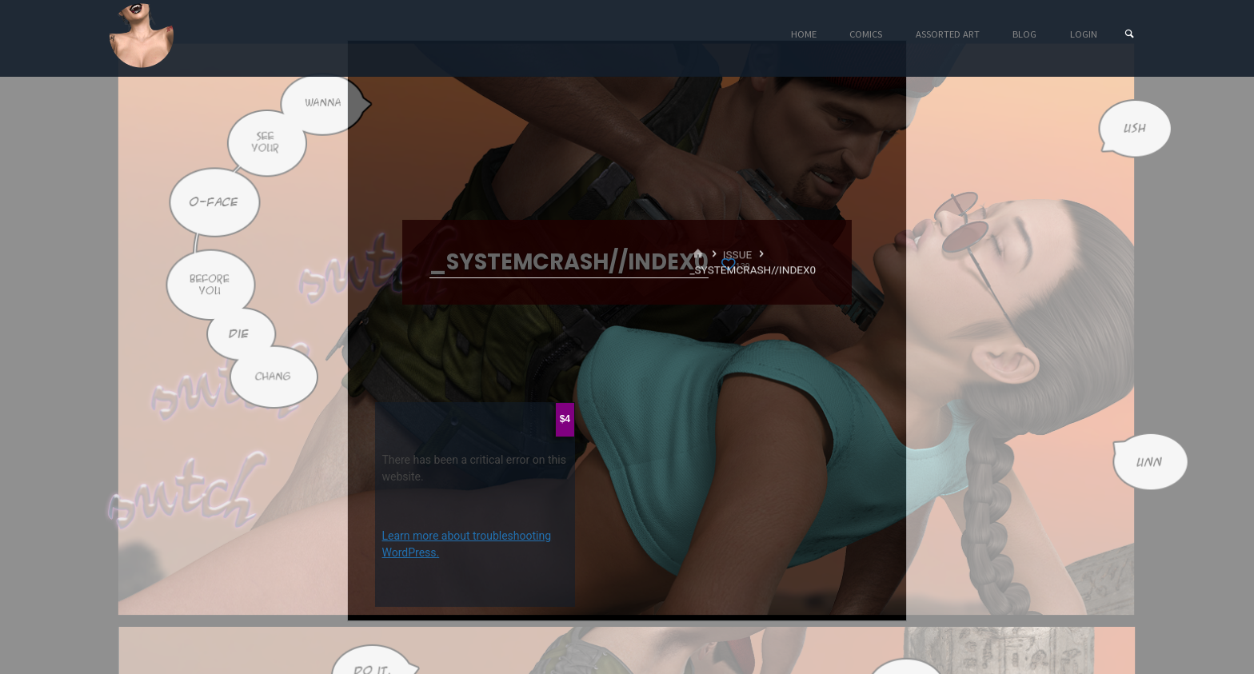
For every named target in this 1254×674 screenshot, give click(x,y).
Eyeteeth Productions (142, 35)
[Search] (1129, 34)
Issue (737, 254)
